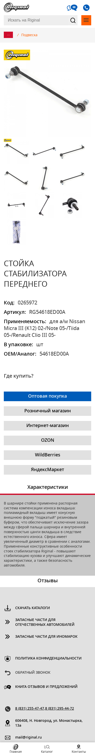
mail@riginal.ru (28, 737)
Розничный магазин (47, 411)
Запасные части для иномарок (46, 636)
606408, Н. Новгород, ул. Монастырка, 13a (49, 723)
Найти (73, 20)
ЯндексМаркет (47, 470)
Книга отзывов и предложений (46, 687)
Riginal (16, 8)
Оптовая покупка (47, 396)
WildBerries (47, 455)
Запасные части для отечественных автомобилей (44, 622)
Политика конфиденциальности (48, 658)
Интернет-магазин (47, 425)
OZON (47, 440)
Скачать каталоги (32, 608)
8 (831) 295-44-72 (59, 708)
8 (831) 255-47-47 (29, 708)
